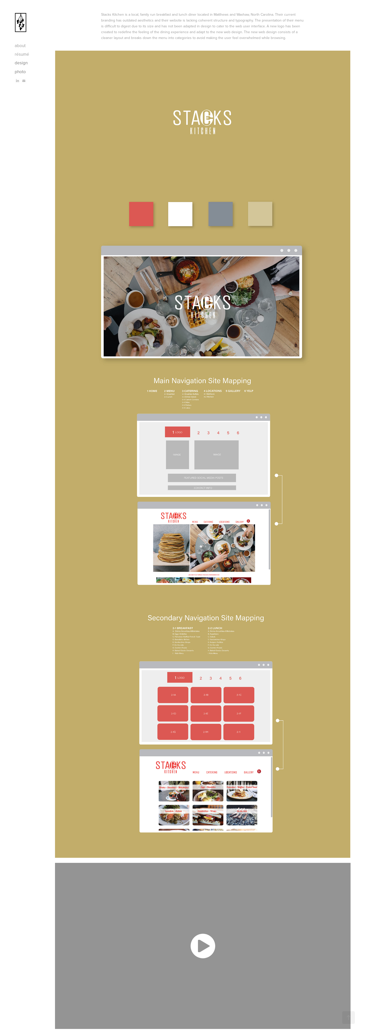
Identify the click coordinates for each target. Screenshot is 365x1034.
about (20, 46)
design (21, 63)
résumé (22, 54)
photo (20, 72)
